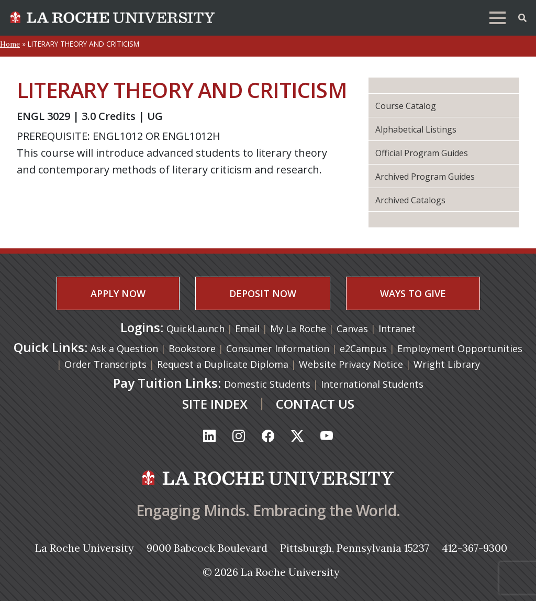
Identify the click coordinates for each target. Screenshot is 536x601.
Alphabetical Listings (415, 129)
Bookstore (192, 348)
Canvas (354, 328)
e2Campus (363, 348)
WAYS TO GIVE (413, 293)
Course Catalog (405, 106)
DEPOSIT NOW (262, 293)
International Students (372, 384)
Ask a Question (124, 348)
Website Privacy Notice (351, 364)
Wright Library (447, 364)
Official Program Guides (421, 153)
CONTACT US (315, 403)
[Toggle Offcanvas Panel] (522, 16)
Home (10, 44)
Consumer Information (277, 348)
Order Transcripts (105, 364)
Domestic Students (267, 384)
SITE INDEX (215, 403)
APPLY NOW (118, 293)
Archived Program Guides (425, 176)
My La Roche (299, 328)
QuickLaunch (195, 328)
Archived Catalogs (410, 200)
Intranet (397, 328)
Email (248, 328)
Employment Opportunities (459, 348)
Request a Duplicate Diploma (222, 364)
